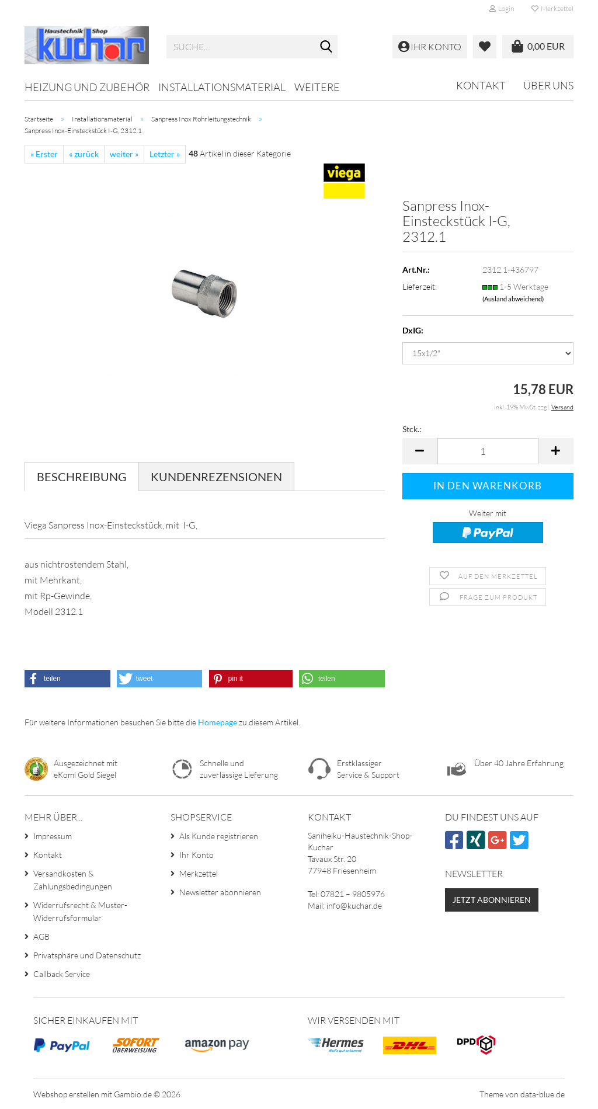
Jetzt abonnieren (492, 900)
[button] (419, 451)
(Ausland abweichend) (513, 299)
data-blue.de (542, 1094)
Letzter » (165, 154)
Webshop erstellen (66, 1094)
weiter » (124, 154)
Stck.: (412, 429)
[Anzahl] (487, 451)
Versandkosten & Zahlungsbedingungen (72, 879)
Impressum (52, 836)
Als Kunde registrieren (218, 836)
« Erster (44, 154)
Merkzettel (552, 8)
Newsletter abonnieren (220, 892)
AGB (41, 936)
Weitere (317, 87)
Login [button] (501, 8)
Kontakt (481, 85)
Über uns (548, 85)
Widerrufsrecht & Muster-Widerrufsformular (80, 911)
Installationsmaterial (222, 87)
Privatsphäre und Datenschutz (87, 955)
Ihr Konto (196, 855)
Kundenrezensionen (216, 477)
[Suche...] (326, 47)
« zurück (84, 154)
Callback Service (61, 974)
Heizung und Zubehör (87, 87)
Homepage (217, 722)
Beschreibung (82, 477)
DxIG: (412, 330)
